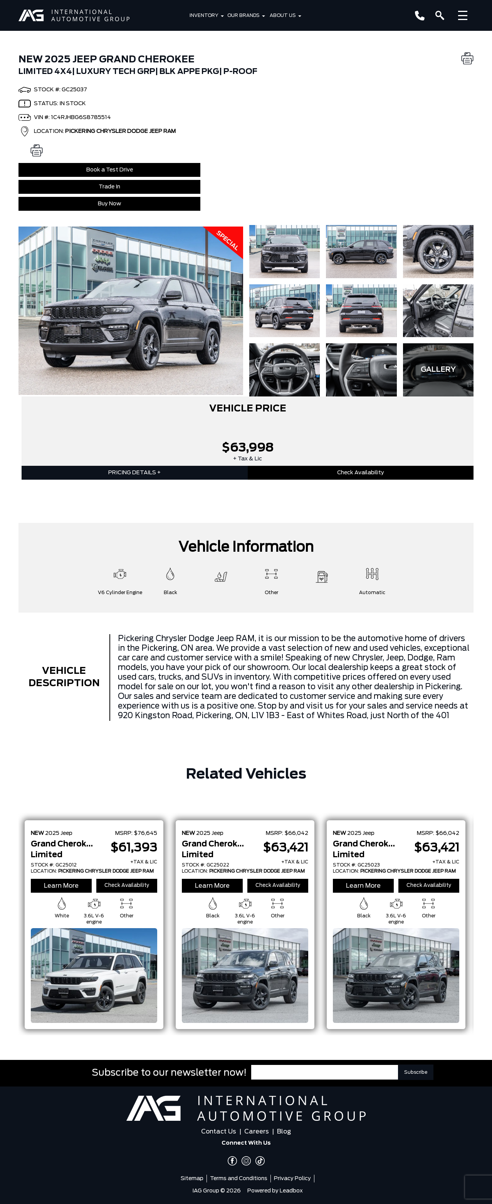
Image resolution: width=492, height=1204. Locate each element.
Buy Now (109, 204)
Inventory (204, 15)
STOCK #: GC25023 (356, 865)
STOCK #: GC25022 (205, 865)
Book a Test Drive (109, 170)
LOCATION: (92, 871)
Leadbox (291, 1191)
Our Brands (243, 15)
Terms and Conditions (238, 1178)
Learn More (61, 886)
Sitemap (192, 1178)
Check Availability (360, 472)
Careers (256, 1131)
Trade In (109, 187)
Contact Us (218, 1131)
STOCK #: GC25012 (54, 865)
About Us (283, 15)
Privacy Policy (292, 1178)
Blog (284, 1131)
